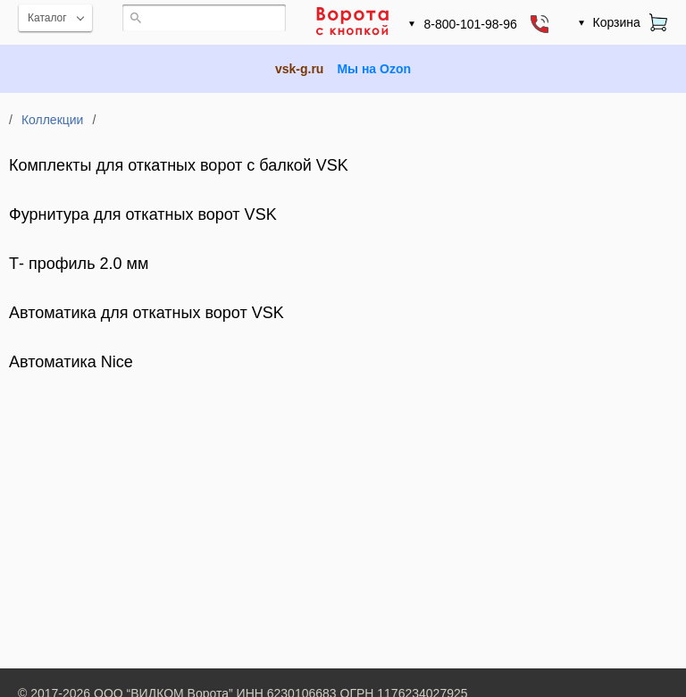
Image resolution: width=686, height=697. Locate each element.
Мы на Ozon (374, 69)
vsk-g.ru (299, 69)
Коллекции (52, 120)
